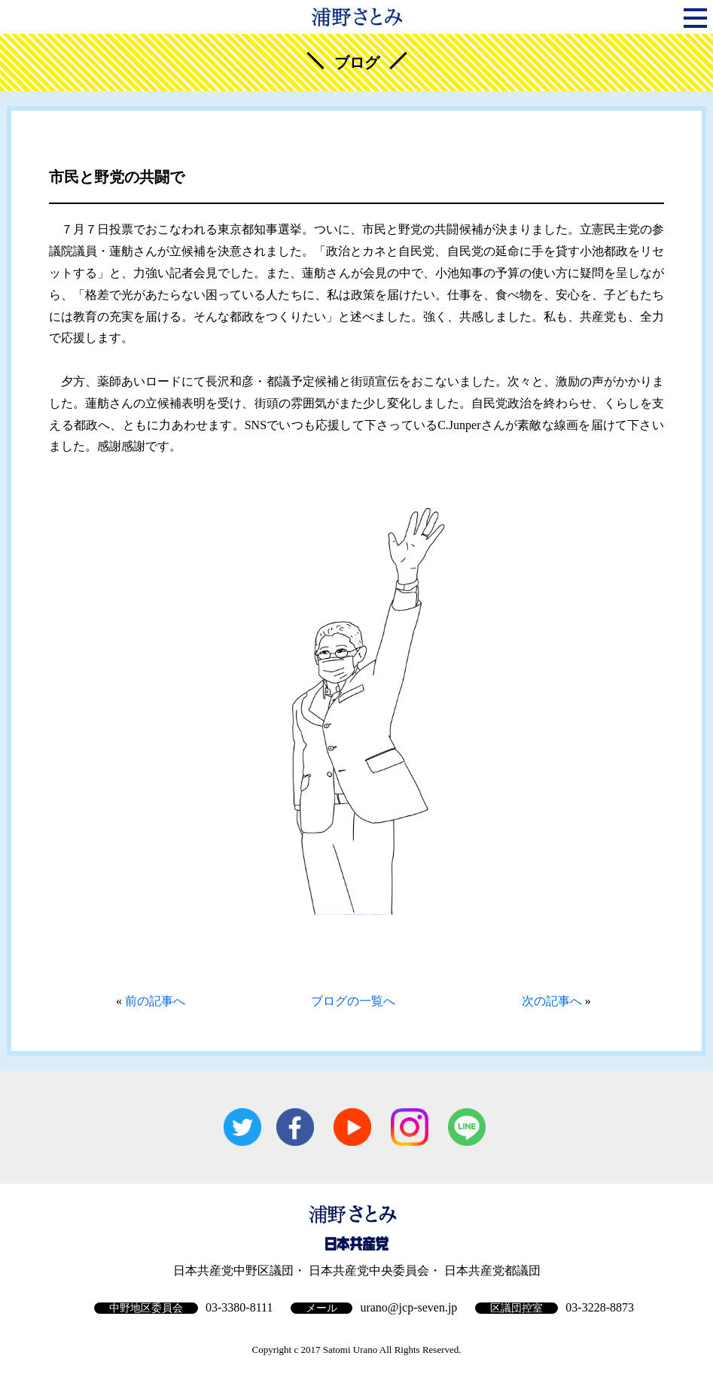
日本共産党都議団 (492, 1270)
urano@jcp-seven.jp (408, 1307)
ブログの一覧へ (353, 1001)
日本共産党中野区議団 (233, 1270)
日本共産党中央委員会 (369, 1270)
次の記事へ (552, 1001)
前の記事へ (155, 1001)
